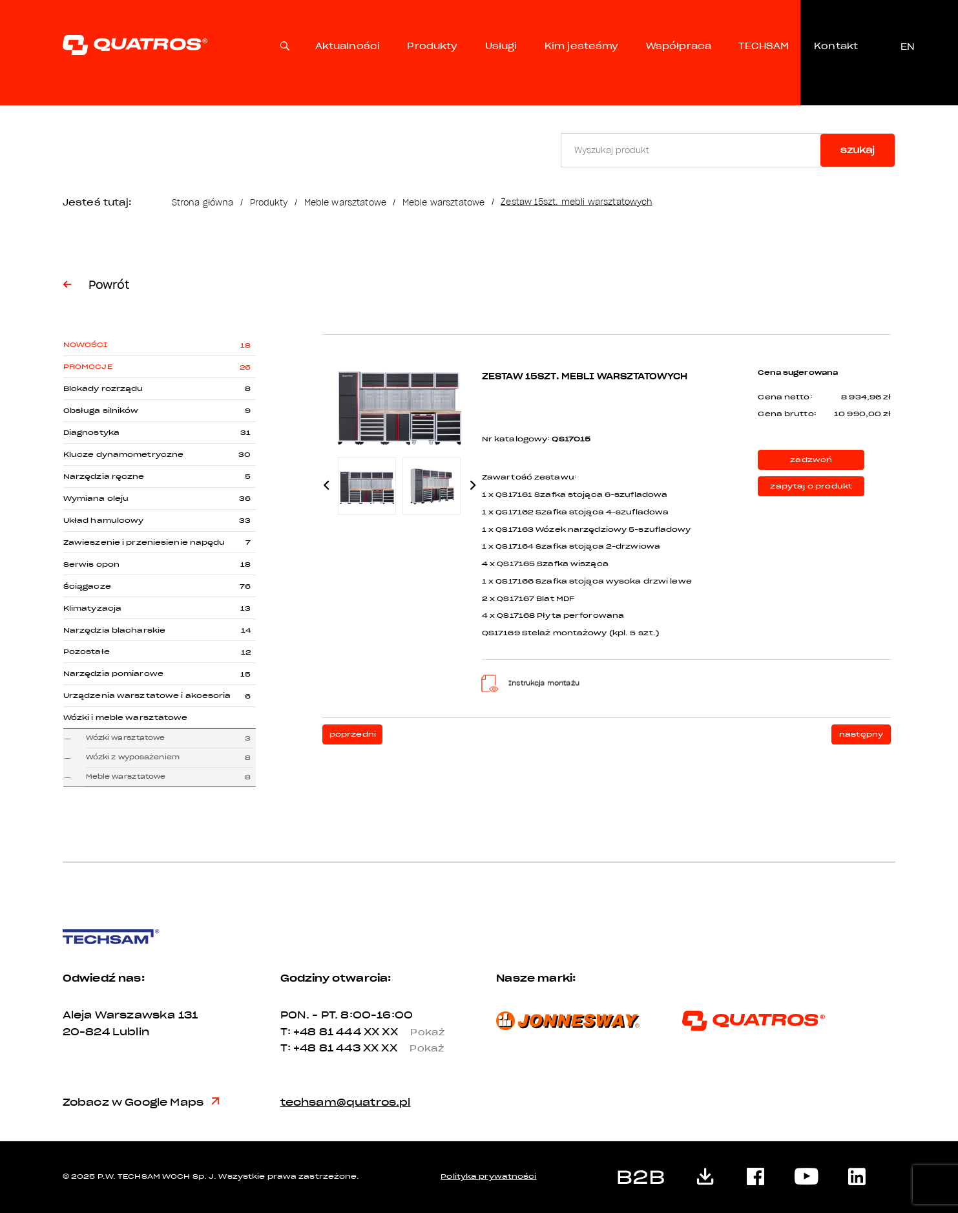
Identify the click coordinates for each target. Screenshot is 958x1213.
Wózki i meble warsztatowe (125, 717)
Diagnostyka (91, 432)
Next (473, 485)
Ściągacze (87, 586)
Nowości (85, 345)
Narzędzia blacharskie (114, 630)
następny (861, 734)
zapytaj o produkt (811, 486)
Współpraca (678, 46)
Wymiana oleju (96, 498)
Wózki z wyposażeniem (133, 757)
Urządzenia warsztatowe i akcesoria (147, 695)
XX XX (409, 1032)
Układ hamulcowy (103, 520)
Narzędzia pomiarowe (113, 674)
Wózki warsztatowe (125, 738)
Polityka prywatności (488, 1176)
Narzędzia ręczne (104, 476)
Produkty (432, 46)
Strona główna (203, 202)
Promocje (87, 367)
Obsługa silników (101, 410)
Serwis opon (91, 564)
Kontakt (836, 46)
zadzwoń (811, 460)
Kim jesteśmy (582, 46)
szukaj (857, 150)
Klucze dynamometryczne (123, 454)
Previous (326, 485)
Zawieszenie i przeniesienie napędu (144, 542)
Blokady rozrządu (103, 389)
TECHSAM (763, 46)
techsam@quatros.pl (345, 1102)
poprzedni (352, 734)
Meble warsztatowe (345, 202)
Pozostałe (86, 652)
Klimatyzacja (92, 608)
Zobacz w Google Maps (141, 1102)
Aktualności (347, 46)
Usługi (501, 46)
